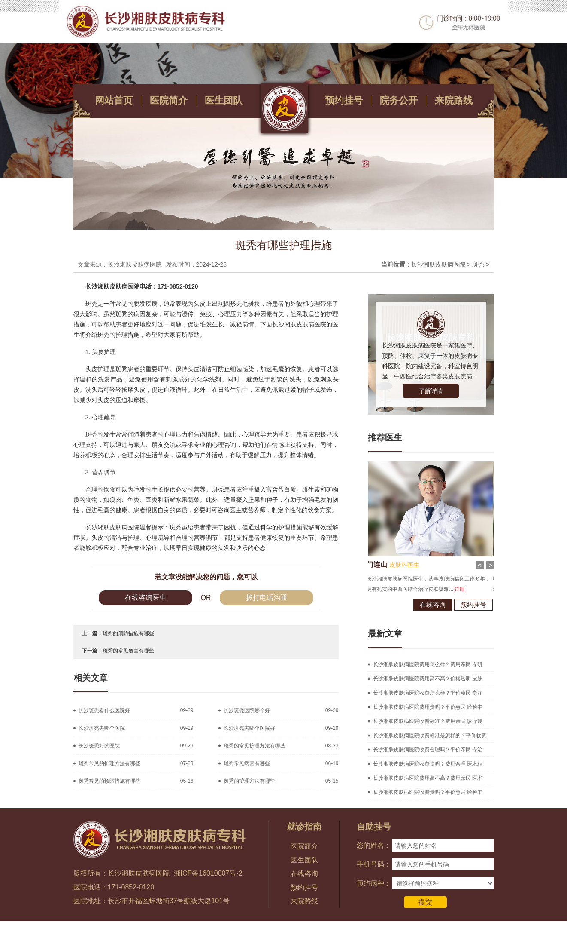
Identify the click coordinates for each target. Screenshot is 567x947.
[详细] (445, 589)
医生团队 (224, 100)
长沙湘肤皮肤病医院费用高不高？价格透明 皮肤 (427, 679)
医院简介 (169, 100)
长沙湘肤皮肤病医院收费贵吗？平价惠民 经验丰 (427, 792)
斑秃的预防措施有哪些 (128, 633)
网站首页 (114, 100)
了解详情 (431, 390)
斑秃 (478, 264)
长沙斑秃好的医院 (99, 746)
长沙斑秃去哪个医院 (102, 728)
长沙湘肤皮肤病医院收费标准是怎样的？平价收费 (429, 735)
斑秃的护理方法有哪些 (249, 781)
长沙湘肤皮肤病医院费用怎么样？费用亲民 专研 (427, 664)
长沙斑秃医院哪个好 (247, 710)
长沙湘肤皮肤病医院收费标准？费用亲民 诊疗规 (427, 721)
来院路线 (454, 100)
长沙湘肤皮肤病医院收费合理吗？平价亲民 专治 (427, 750)
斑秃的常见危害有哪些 (128, 651)
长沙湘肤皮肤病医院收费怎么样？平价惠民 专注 (427, 693)
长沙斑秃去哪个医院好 (249, 728)
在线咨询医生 (145, 597)
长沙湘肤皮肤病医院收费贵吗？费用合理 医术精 (427, 764)
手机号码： (374, 864)
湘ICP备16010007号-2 (208, 873)
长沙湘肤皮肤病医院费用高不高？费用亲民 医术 (427, 778)
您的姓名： (374, 845)
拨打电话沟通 (266, 597)
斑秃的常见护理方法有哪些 (254, 746)
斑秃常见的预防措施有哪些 (109, 781)
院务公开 (399, 100)
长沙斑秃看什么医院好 (104, 710)
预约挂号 (344, 100)
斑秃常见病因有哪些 (247, 763)
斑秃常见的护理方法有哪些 (109, 763)
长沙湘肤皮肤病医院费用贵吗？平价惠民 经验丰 (427, 707)
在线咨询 (418, 604)
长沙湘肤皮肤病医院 (438, 264)
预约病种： (374, 883)
